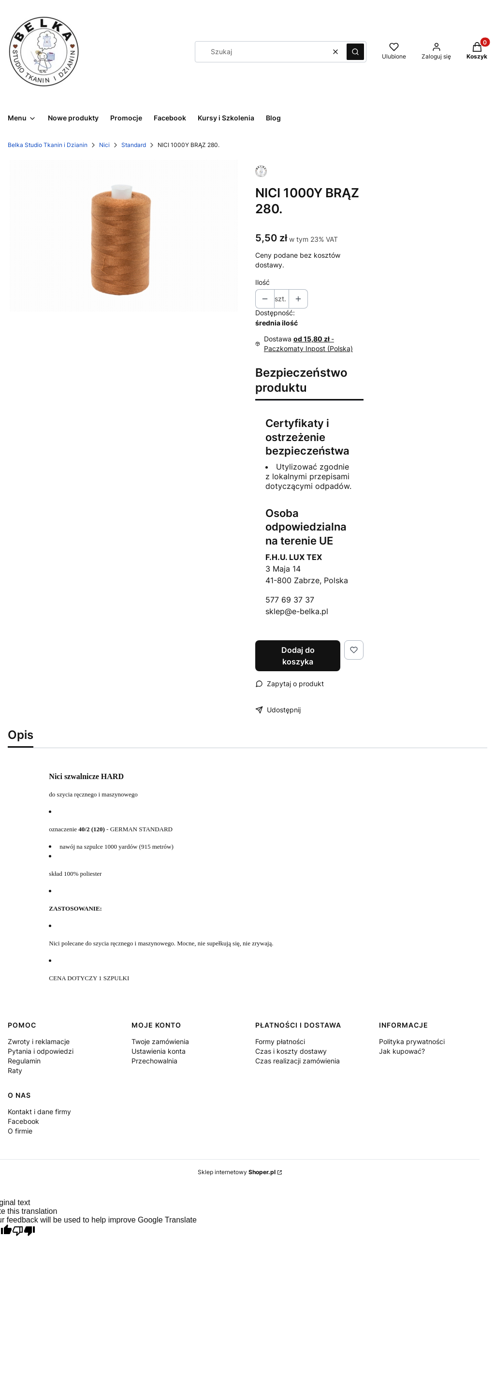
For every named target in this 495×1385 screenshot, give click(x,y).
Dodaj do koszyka (298, 655)
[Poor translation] (23, 1231)
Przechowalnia (154, 1061)
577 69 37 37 (289, 599)
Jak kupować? (402, 1051)
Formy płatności (280, 1041)
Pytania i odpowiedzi (40, 1051)
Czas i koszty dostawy (291, 1051)
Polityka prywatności (412, 1041)
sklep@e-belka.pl (296, 611)
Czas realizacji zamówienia (297, 1061)
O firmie (20, 1131)
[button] (355, 52)
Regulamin (24, 1061)
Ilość (262, 282)
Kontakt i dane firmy (39, 1111)
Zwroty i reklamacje (39, 1041)
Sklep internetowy (237, 1172)
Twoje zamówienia (160, 1041)
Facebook (23, 1121)
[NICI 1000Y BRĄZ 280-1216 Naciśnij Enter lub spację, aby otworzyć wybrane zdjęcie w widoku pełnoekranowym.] (124, 236)
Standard (133, 144)
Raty (15, 1070)
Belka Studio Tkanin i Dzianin (47, 144)
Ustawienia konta (158, 1051)
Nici (104, 144)
